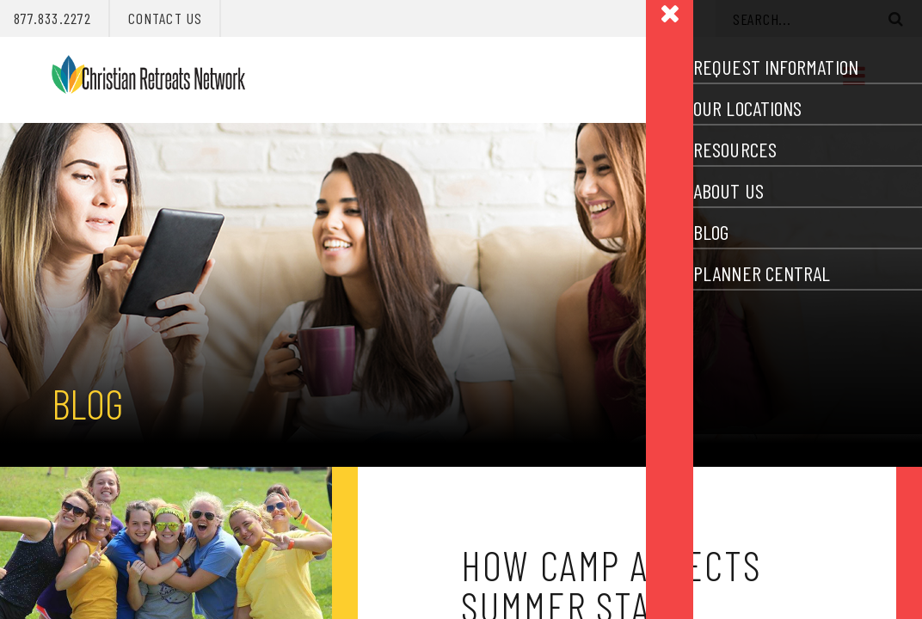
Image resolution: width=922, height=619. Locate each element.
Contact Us (165, 18)
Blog (87, 403)
